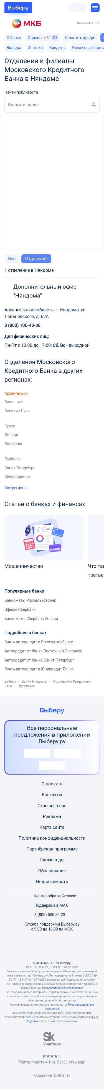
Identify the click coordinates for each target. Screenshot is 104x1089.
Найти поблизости (21, 92)
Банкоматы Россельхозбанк (30, 600)
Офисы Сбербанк (20, 609)
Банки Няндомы (34, 681)
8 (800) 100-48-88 (22, 325)
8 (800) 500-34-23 (46, 915)
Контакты (52, 794)
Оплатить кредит (80, 37)
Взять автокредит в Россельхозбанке (38, 642)
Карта (45, 827)
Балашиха (13, 402)
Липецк (11, 435)
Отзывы (42, 37)
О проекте (52, 783)
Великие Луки (17, 411)
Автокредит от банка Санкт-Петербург (39, 660)
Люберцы (13, 443)
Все (12, 258)
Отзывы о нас (51, 805)
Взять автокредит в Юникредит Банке (39, 669)
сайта (59, 827)
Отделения (36, 258)
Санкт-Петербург (19, 468)
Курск (9, 426)
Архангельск (15, 393)
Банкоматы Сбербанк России (31, 618)
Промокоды (52, 859)
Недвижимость (52, 881)
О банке (14, 37)
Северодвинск (17, 476)
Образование (52, 870)
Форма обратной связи (52, 896)
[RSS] (78, 948)
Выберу (10, 681)
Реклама (52, 816)
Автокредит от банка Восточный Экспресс (43, 651)
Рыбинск (12, 459)
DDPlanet (62, 1075)
